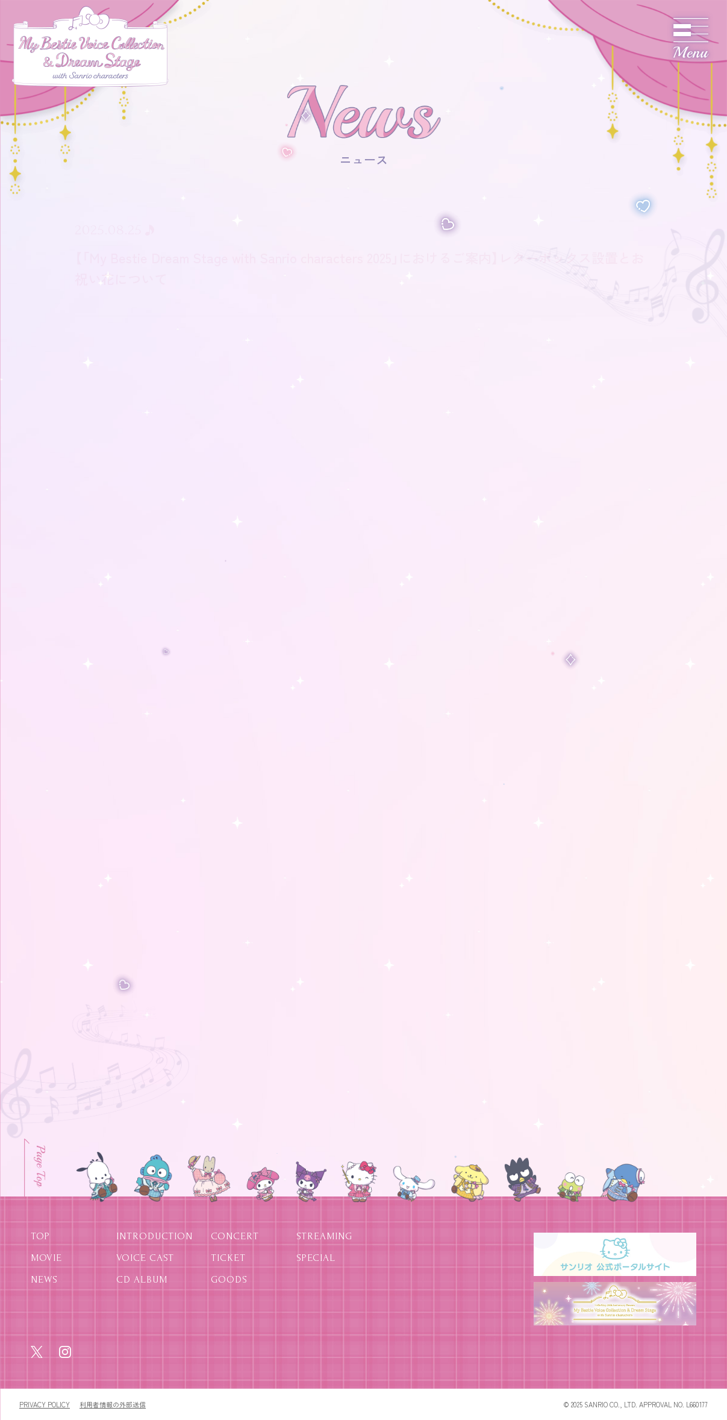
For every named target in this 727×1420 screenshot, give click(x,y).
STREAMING (324, 1236)
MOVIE (46, 1258)
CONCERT (235, 1236)
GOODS (229, 1279)
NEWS (44, 1279)
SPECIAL (315, 1258)
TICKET (228, 1258)
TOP (40, 1236)
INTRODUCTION (154, 1236)
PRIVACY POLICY (44, 1405)
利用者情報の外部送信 (113, 1405)
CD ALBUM (141, 1279)
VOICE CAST (145, 1258)
